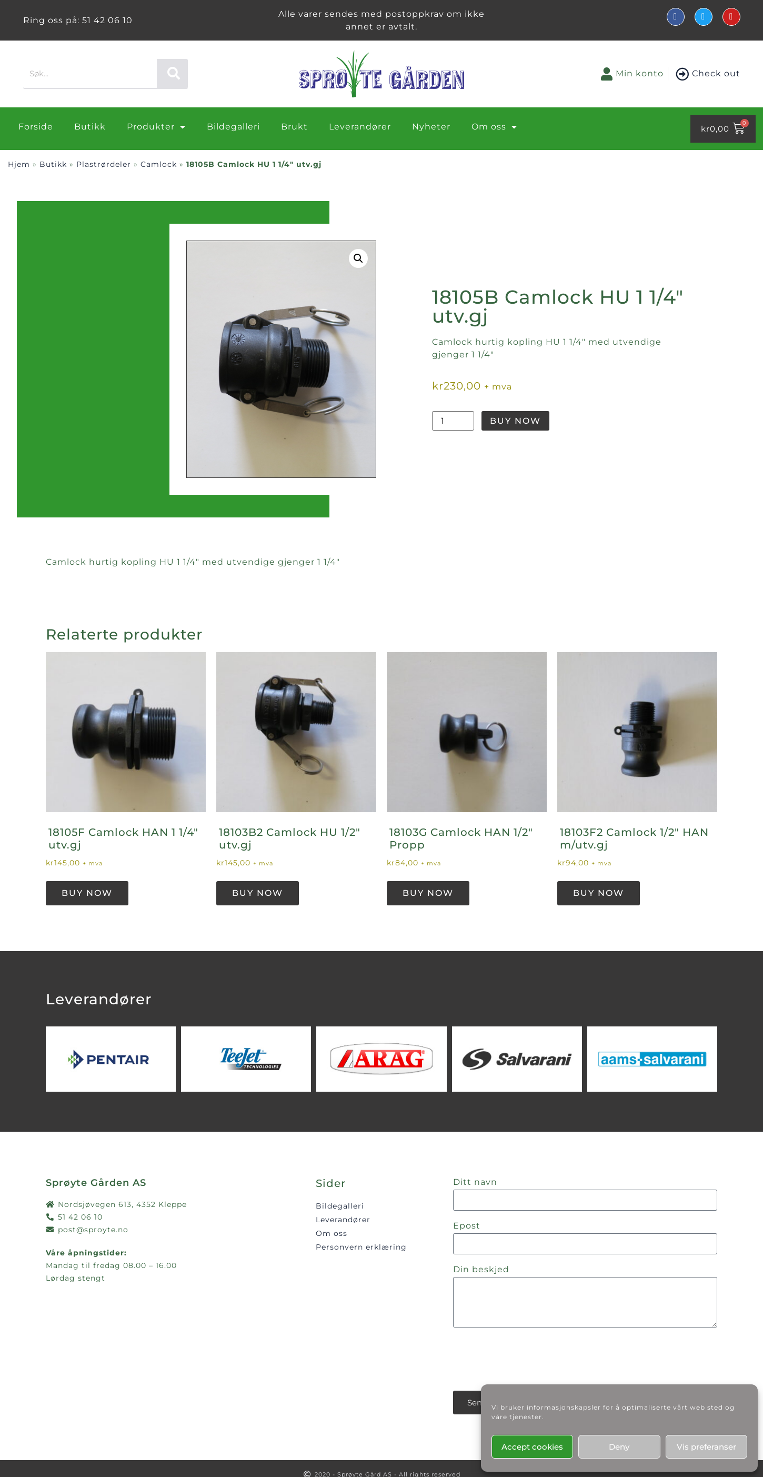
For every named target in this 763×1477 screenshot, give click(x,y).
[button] (358, 258)
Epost (466, 1226)
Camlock (158, 164)
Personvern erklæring (361, 1247)
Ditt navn (475, 1182)
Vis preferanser (706, 1447)
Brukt (294, 127)
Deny (619, 1447)
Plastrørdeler (103, 164)
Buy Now (515, 421)
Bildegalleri (233, 127)
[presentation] (533, 1359)
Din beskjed (481, 1269)
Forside (35, 127)
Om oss (494, 126)
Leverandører (360, 127)
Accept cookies (532, 1447)
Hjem (19, 164)
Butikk (90, 127)
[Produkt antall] (453, 421)
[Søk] (172, 73)
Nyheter (431, 127)
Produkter (156, 126)
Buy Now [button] (87, 893)
